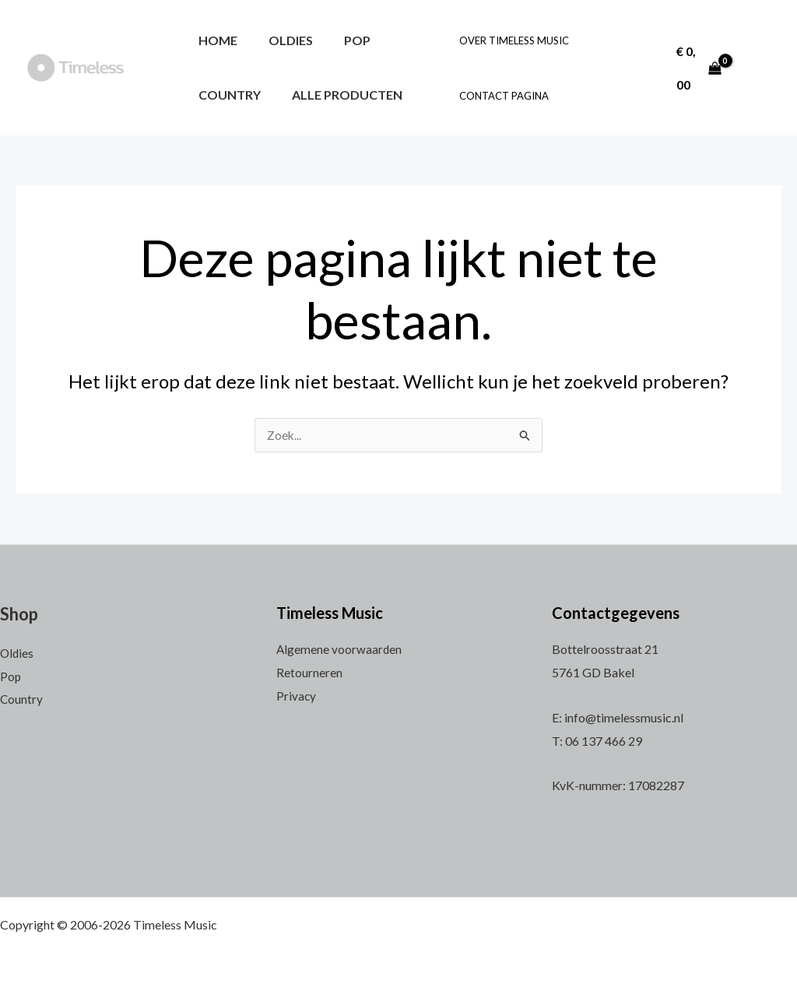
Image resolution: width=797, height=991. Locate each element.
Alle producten (338, 94)
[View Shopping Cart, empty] (695, 67)
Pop (341, 40)
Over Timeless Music (511, 40)
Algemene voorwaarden (339, 648)
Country (226, 94)
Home (214, 40)
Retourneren (309, 672)
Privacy (296, 695)
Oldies (281, 40)
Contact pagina (501, 96)
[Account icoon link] (756, 67)
